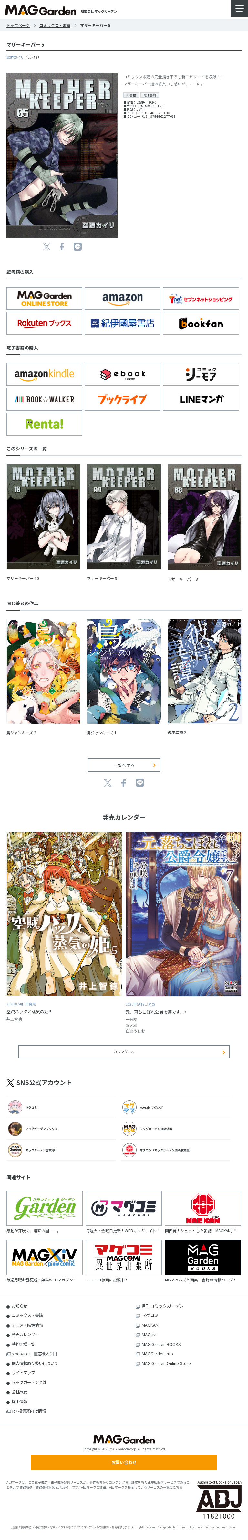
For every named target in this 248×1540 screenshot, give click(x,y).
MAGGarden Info (157, 1353)
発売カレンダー (25, 1334)
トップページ (18, 25)
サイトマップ (23, 1372)
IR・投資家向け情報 (29, 1411)
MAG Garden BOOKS (161, 1344)
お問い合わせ (124, 1462)
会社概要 (19, 1392)
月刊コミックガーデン (163, 1306)
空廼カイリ (15, 57)
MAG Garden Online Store (166, 1363)
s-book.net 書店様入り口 (34, 1353)
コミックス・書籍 (54, 25)
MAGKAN (150, 1325)
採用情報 (19, 1401)
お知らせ (19, 1306)
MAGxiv (149, 1334)
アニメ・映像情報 (27, 1325)
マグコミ (150, 1315)
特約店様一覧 (23, 1344)
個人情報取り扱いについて (35, 1363)
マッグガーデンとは (29, 1382)
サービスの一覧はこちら (164, 1487)
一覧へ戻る (124, 765)
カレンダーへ (124, 1051)
